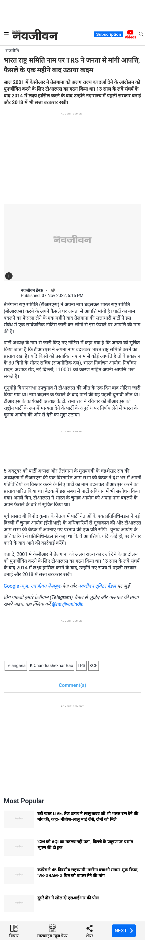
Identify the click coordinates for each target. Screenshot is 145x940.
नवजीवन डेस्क (32, 290)
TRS (81, 665)
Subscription (108, 34)
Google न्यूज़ (16, 586)
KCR (94, 665)
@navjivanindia (68, 604)
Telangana (16, 665)
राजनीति (12, 50)
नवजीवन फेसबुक (46, 586)
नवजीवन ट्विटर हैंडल (97, 586)
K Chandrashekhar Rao (51, 665)
